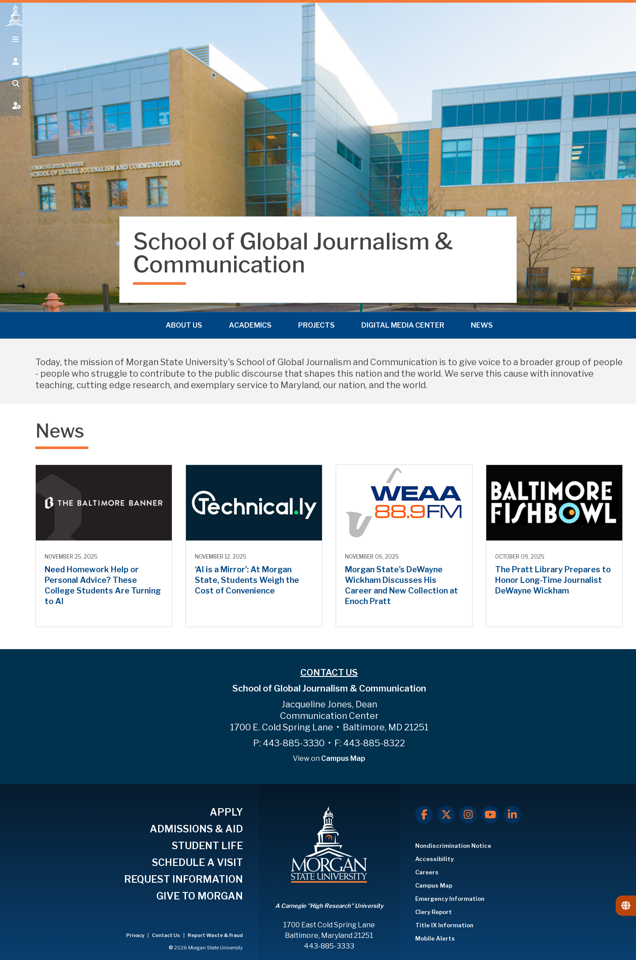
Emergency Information (450, 898)
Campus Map (343, 758)
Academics (250, 324)
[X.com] (446, 815)
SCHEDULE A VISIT (197, 862)
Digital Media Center (402, 324)
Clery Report (433, 911)
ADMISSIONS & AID (196, 829)
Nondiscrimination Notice (453, 845)
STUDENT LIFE (207, 845)
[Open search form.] (11, 94)
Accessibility (434, 858)
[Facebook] (424, 815)
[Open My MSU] (11, 116)
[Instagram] (468, 815)
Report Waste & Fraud (215, 935)
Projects (316, 324)
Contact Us (166, 935)
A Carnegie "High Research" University (329, 905)
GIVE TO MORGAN (199, 896)
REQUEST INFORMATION (183, 879)
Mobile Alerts (435, 938)
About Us (184, 324)
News (482, 324)
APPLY (226, 812)
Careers (427, 872)
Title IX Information (444, 925)
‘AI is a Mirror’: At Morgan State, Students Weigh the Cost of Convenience (247, 580)
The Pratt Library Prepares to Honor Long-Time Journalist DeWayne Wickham (553, 580)
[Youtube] (490, 815)
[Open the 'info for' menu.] (11, 71)
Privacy (135, 935)
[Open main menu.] (11, 49)
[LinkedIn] (512, 815)
